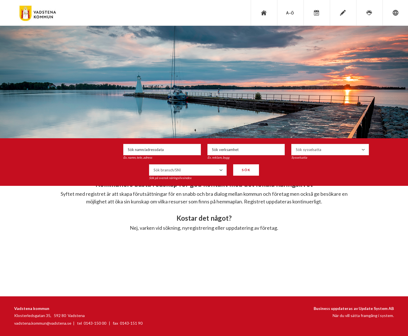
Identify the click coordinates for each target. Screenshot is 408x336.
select (363, 149)
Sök (246, 170)
